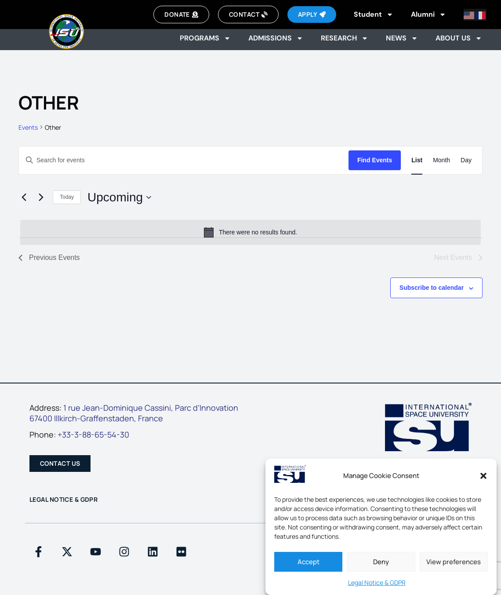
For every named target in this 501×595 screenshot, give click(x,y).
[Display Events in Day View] (466, 160)
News (402, 38)
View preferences (453, 561)
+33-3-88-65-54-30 (93, 434)
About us (459, 38)
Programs (205, 38)
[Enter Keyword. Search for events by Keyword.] (184, 160)
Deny (381, 561)
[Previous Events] (23, 197)
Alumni (428, 14)
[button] (483, 475)
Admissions (275, 38)
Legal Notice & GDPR (377, 582)
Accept (308, 561)
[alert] (250, 232)
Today (67, 197)
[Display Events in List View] (416, 160)
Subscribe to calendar (431, 287)
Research (344, 38)
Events (28, 127)
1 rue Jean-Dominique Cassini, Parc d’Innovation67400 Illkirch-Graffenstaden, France (133, 412)
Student (373, 14)
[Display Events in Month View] (441, 160)
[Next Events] (41, 197)
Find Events (374, 160)
